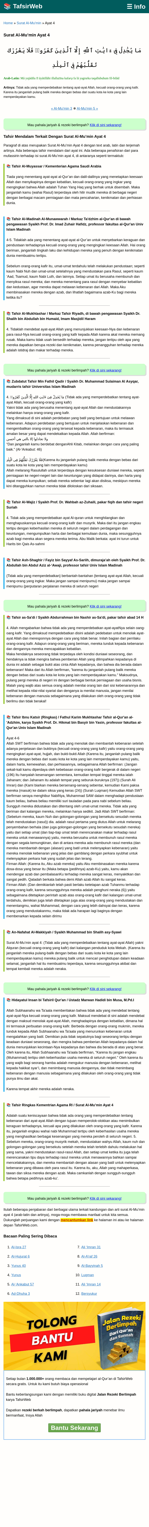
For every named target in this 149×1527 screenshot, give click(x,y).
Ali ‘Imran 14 (91, 1284)
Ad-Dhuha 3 (20, 1294)
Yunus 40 (18, 1266)
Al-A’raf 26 (89, 1256)
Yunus (16, 1275)
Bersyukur (89, 1294)
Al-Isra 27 (18, 1247)
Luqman (87, 1275)
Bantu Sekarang (74, 1427)
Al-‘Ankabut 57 (22, 1284)
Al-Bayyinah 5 (92, 1266)
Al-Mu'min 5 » (87, 108)
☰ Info (136, 6)
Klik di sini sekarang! (106, 125)
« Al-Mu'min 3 (61, 108)
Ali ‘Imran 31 (91, 1247)
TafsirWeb (27, 6)
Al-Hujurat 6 (20, 1256)
